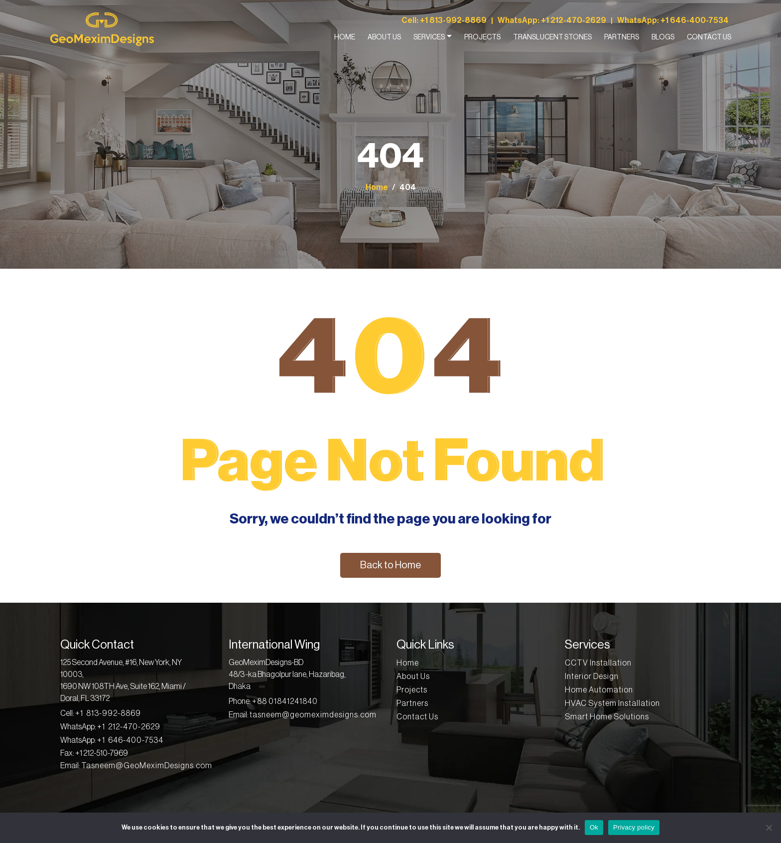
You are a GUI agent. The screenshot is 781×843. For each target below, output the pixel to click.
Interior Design (592, 676)
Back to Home (390, 565)
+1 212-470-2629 (573, 20)
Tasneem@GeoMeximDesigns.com (146, 766)
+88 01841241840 (285, 701)
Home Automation (599, 690)
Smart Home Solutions (607, 717)
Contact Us (709, 37)
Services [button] (429, 37)
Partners (621, 37)
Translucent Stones (552, 37)
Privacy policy (633, 827)
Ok (594, 827)
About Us (384, 37)
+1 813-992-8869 (453, 20)
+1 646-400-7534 (694, 20)
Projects (482, 37)
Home (344, 37)
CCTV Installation (598, 663)
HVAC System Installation (612, 703)
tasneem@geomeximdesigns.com (313, 715)
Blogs (662, 37)
